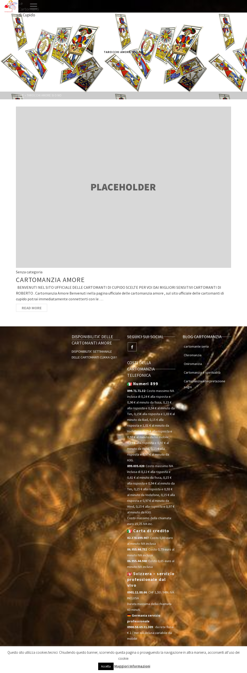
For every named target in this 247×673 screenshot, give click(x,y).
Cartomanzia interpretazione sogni (204, 384)
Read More (32, 307)
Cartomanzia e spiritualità (202, 372)
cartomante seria (196, 346)
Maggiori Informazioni (132, 666)
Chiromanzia (192, 355)
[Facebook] (132, 346)
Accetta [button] (106, 666)
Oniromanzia (193, 364)
